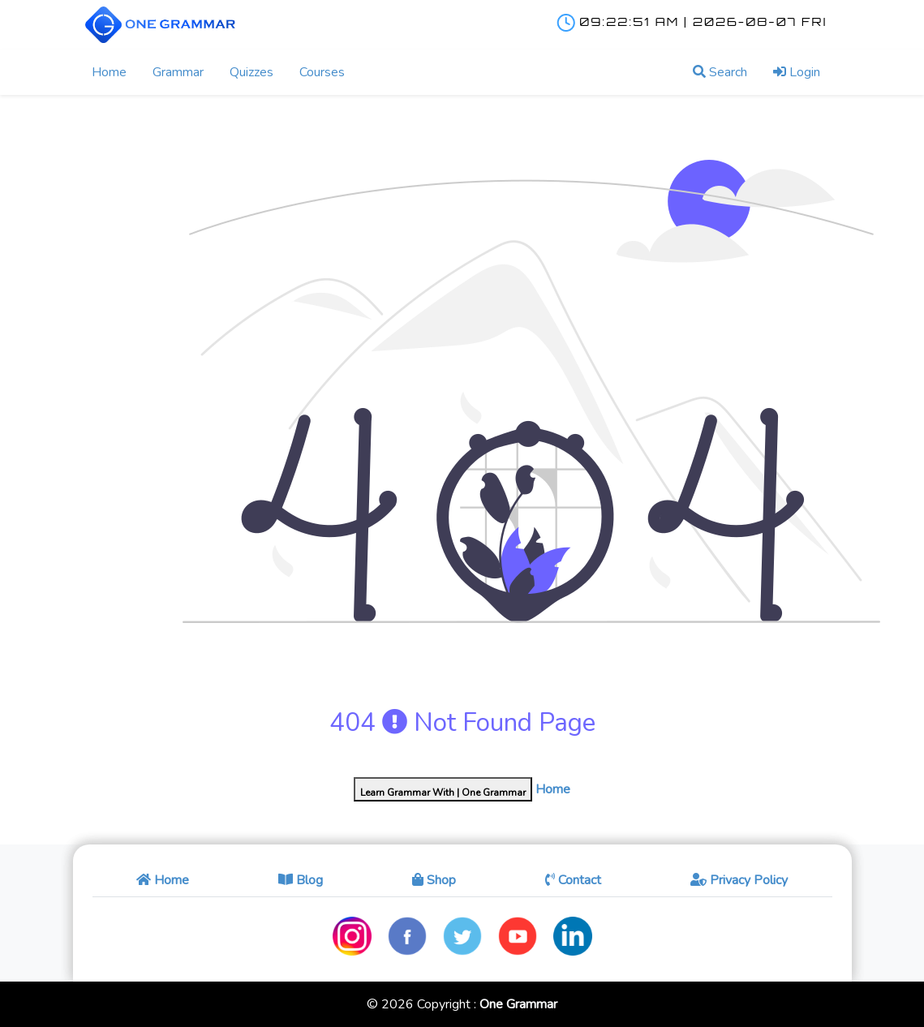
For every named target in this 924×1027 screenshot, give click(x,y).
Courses (322, 72)
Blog (300, 880)
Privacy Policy (739, 880)
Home (109, 72)
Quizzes (251, 72)
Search (720, 72)
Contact (573, 880)
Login (796, 72)
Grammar (178, 72)
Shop (434, 880)
